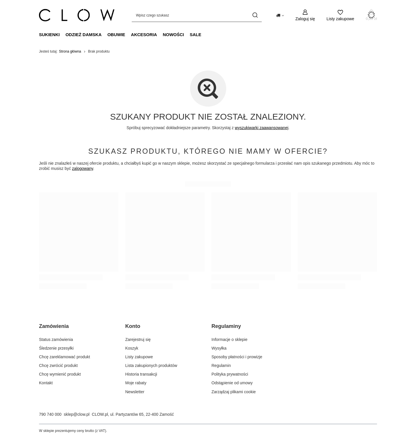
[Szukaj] (255, 15)
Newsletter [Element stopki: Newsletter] (134, 391)
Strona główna (70, 51)
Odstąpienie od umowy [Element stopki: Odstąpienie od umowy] (231, 383)
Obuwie (116, 34)
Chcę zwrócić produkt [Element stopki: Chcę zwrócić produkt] (58, 365)
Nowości (173, 34)
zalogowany (82, 168)
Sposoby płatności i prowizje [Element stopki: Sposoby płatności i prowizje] (236, 357)
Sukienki (49, 34)
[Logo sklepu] (76, 15)
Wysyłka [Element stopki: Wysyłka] (218, 348)
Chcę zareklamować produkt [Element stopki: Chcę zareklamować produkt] (64, 357)
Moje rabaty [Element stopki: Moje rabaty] (135, 383)
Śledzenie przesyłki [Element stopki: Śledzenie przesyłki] (56, 348)
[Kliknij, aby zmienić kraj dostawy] (280, 15)
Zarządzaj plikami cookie (233, 391)
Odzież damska (84, 34)
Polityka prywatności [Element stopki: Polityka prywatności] (229, 374)
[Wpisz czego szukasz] (197, 15)
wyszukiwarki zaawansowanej (261, 127)
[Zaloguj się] (305, 15)
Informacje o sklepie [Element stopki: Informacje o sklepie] (229, 339)
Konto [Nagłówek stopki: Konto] (132, 326)
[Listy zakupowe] (340, 15)
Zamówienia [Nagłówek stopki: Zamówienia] (54, 326)
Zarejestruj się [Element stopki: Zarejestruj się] (138, 339)
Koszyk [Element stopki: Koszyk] (131, 348)
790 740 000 (50, 414)
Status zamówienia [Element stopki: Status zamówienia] (56, 339)
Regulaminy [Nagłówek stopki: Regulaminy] (226, 326)
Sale (195, 34)
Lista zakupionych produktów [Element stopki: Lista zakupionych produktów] (151, 365)
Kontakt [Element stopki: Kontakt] (46, 383)
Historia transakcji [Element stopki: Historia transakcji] (141, 374)
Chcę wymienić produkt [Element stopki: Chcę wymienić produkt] (60, 374)
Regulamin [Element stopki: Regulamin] (221, 365)
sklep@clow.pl (77, 414)
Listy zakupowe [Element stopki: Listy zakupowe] (139, 357)
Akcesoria (144, 34)
